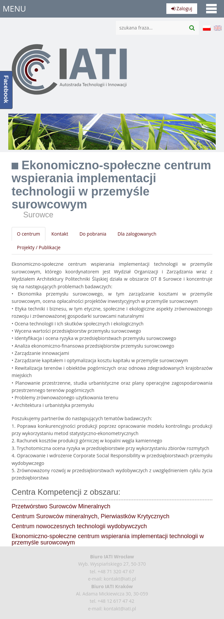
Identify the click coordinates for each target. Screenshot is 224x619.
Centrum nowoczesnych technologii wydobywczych (79, 526)
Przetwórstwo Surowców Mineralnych (61, 506)
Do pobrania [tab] (93, 234)
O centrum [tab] (28, 234)
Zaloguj (181, 8)
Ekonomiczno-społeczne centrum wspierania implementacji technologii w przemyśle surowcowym (108, 539)
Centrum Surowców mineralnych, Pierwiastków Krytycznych (90, 516)
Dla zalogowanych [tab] (137, 234)
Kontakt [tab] (59, 234)
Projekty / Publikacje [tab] (39, 247)
